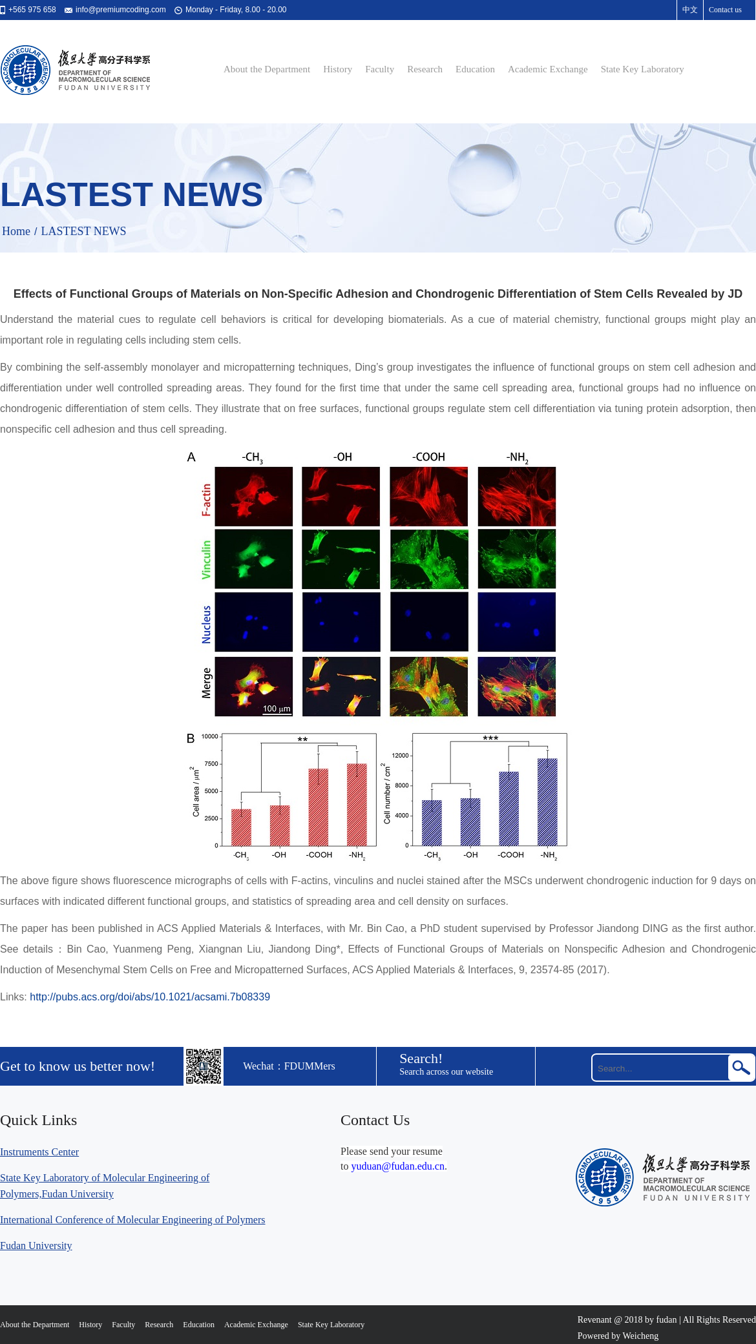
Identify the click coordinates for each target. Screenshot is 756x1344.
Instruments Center (39, 1151)
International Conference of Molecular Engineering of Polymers (133, 1219)
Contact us (725, 9)
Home (16, 231)
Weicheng (641, 1336)
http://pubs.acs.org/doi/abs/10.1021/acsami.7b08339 (150, 996)
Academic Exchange (548, 69)
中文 (690, 9)
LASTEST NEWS (83, 231)
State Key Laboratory (642, 69)
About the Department (267, 69)
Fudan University (36, 1245)
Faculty (379, 69)
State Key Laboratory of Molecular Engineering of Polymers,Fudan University (104, 1185)
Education (475, 69)
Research (425, 69)
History (337, 69)
